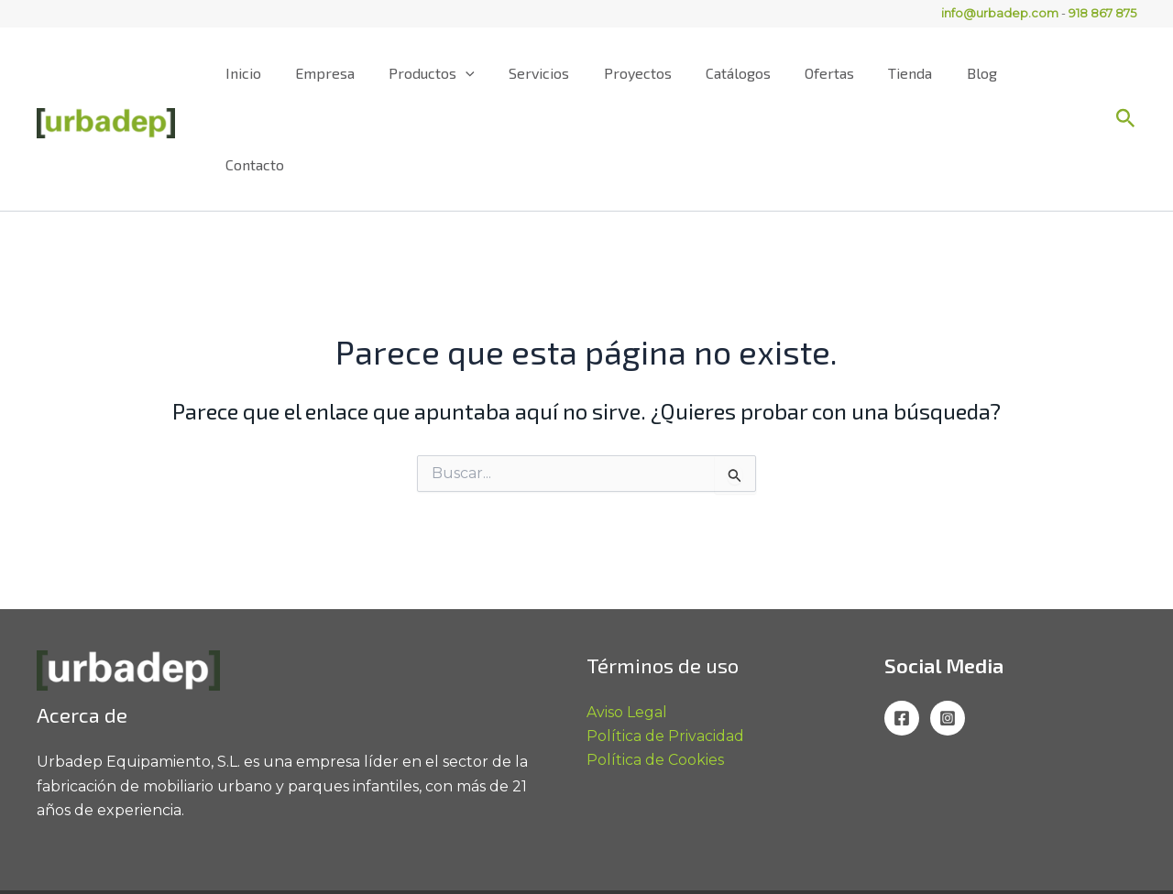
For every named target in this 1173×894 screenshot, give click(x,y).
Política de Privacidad (665, 644)
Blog (979, 73)
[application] (493, 73)
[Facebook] (901, 626)
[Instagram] (947, 626)
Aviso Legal (626, 620)
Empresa (357, 73)
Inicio (280, 73)
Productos (459, 73)
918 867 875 (1102, 12)
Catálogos (750, 73)
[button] (1125, 73)
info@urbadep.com (999, 12)
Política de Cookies (655, 669)
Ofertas (836, 73)
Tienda (913, 73)
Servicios (561, 73)
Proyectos (654, 73)
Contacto (1053, 73)
